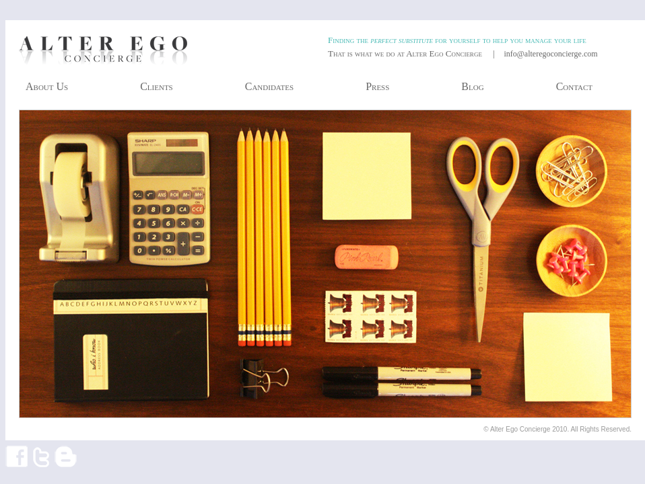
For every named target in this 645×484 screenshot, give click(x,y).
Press (377, 86)
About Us (47, 86)
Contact (574, 86)
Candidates (269, 86)
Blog (472, 86)
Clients (156, 86)
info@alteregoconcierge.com (550, 53)
